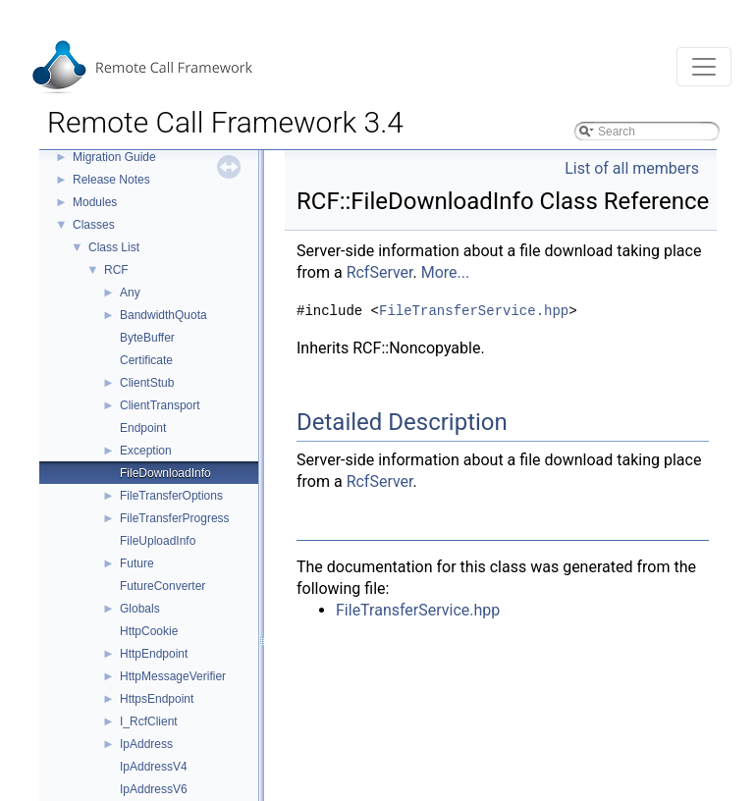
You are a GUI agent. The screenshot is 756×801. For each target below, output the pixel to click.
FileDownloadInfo (165, 473)
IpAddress (146, 744)
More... (445, 272)
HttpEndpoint (154, 654)
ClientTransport (160, 405)
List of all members (632, 168)
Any (130, 292)
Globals (140, 608)
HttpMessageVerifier (173, 676)
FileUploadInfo (157, 541)
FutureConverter (162, 586)
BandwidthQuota (163, 315)
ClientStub (147, 383)
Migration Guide (114, 157)
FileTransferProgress (175, 518)
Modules (95, 202)
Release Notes (111, 180)
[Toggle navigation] (703, 66)
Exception (146, 450)
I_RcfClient (149, 721)
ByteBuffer (147, 338)
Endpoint (143, 428)
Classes (94, 225)
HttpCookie (149, 631)
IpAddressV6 (154, 789)
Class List (113, 247)
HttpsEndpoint (156, 699)
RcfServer (380, 272)
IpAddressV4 (154, 767)
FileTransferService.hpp (473, 311)
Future (137, 563)
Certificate (146, 360)
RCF (116, 270)
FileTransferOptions (171, 496)
